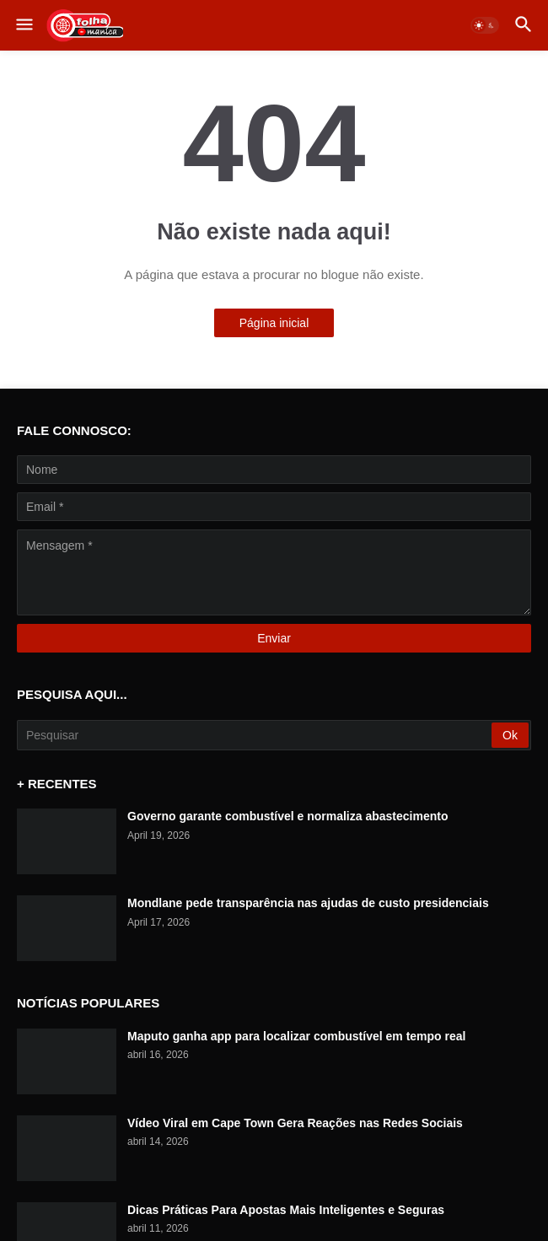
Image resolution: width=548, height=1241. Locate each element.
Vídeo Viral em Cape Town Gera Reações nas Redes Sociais (295, 1123)
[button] (23, 25)
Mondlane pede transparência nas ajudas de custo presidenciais (308, 903)
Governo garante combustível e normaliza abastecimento (287, 816)
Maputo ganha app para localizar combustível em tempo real (296, 1036)
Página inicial (274, 323)
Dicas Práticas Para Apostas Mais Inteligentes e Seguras (285, 1210)
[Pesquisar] (255, 735)
